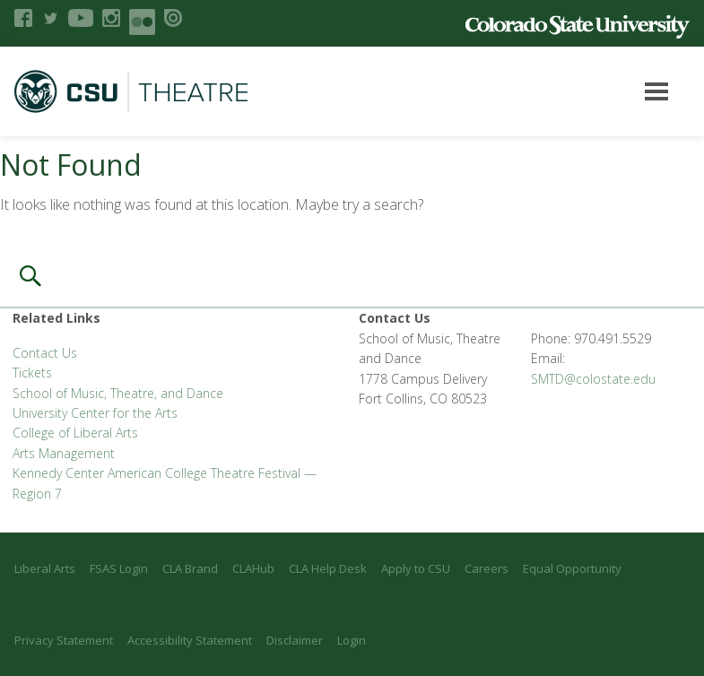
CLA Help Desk (328, 568)
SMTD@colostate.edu (593, 378)
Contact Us (45, 352)
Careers (486, 568)
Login (351, 640)
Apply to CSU (415, 568)
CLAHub (253, 568)
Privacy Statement (63, 640)
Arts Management (64, 453)
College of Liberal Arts (75, 432)
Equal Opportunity (572, 568)
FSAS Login (119, 568)
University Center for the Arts (95, 412)
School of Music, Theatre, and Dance (118, 393)
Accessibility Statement (189, 640)
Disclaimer (294, 640)
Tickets (32, 372)
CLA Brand (190, 568)
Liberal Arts (44, 568)
